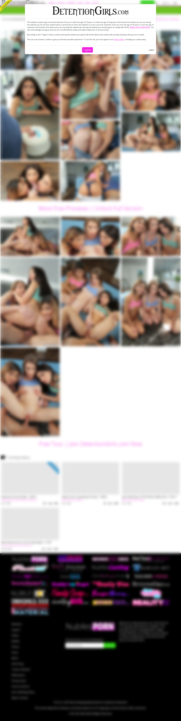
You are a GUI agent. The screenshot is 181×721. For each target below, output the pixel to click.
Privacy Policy (119, 39)
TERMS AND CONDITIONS (140, 27)
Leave (151, 50)
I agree (87, 49)
